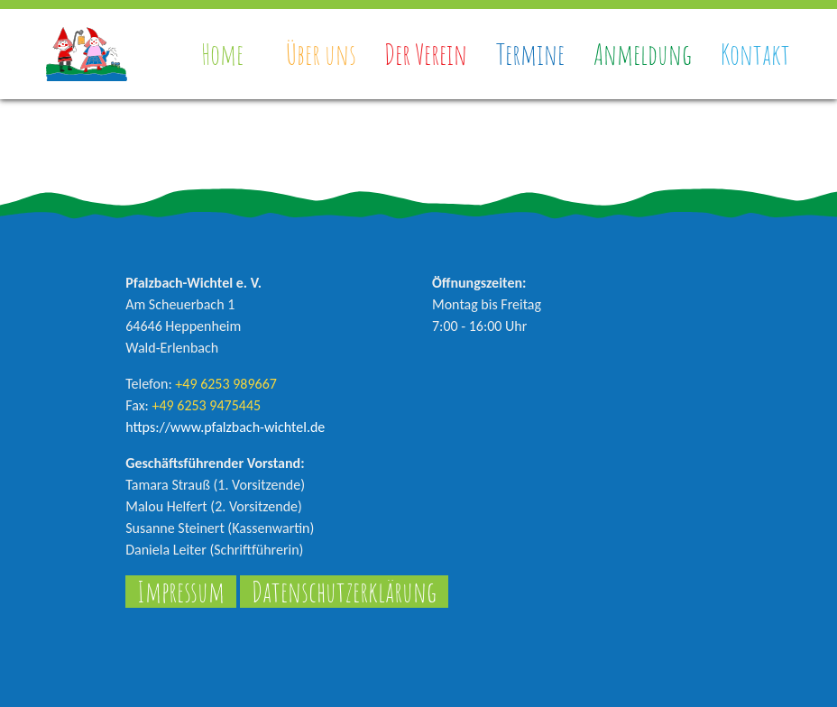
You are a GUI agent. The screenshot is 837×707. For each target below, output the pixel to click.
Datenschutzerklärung (344, 591)
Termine (530, 53)
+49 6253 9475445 (206, 405)
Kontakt (755, 53)
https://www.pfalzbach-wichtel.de (225, 427)
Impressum (181, 591)
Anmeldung (642, 53)
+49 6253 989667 (226, 383)
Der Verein (425, 53)
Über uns (321, 53)
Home (222, 53)
